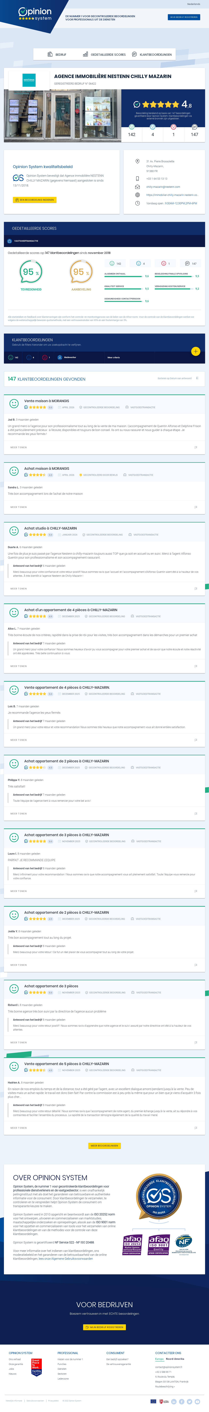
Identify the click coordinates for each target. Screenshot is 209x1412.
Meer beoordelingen (104, 1145)
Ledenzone (63, 1378)
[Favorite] (195, 351)
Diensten (62, 1369)
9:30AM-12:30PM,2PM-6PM (181, 203)
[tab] (159, 1359)
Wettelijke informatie (14, 1401)
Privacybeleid (53, 1401)
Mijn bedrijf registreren (184, 17)
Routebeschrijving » (165, 1386)
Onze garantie (16, 1364)
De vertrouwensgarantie (118, 1364)
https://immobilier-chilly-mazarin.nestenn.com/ (173, 195)
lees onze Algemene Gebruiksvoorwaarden (66, 1258)
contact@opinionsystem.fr (168, 1367)
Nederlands (193, 4)
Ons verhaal (15, 1359)
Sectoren (62, 1373)
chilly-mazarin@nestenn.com (163, 186)
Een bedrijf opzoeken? (117, 1359)
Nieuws (12, 1373)
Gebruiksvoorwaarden (35, 1401)
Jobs (11, 1369)
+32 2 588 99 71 (163, 1372)
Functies (62, 1364)
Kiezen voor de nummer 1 (70, 1359)
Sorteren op (175, 378)
